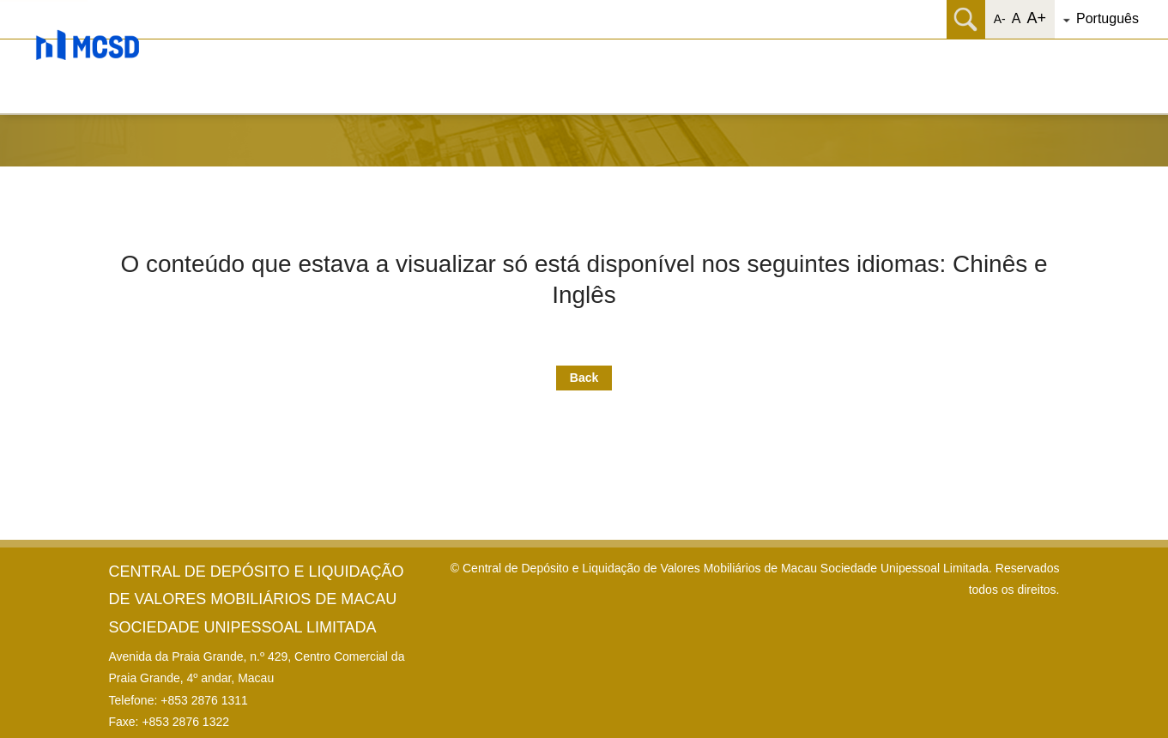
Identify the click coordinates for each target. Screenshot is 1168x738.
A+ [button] (1036, 18)
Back (584, 377)
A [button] (1016, 18)
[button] (1113, 19)
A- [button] (1000, 19)
